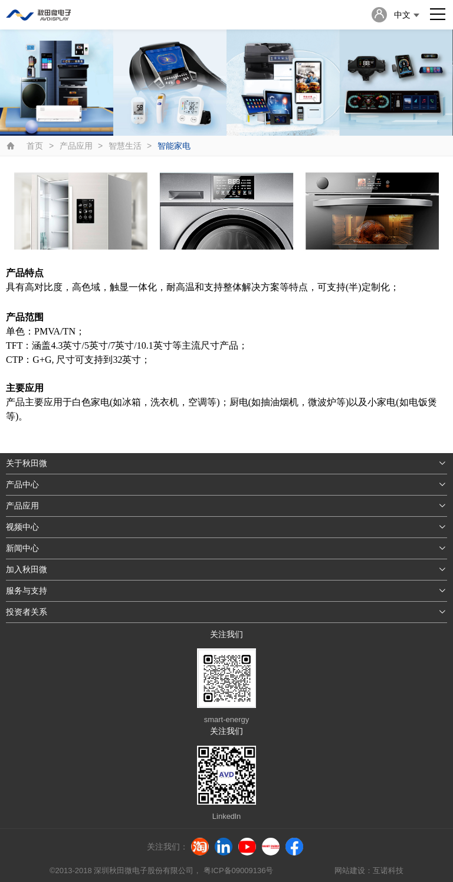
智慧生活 (125, 145)
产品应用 (76, 145)
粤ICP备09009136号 (238, 870)
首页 (35, 145)
